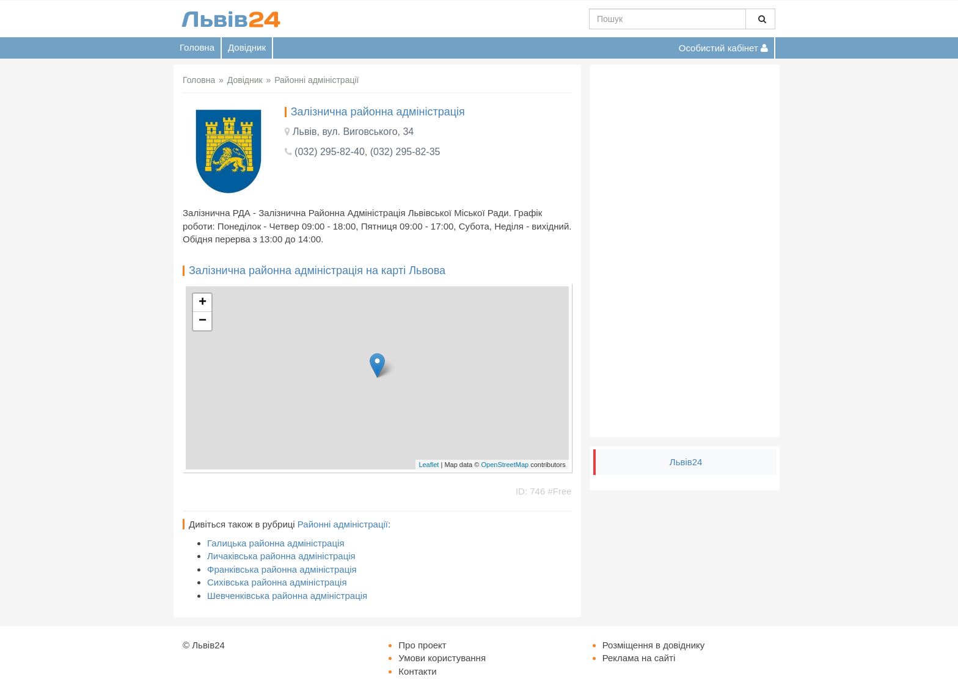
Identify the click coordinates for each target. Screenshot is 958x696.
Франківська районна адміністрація (282, 569)
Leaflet (429, 464)
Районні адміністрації (343, 524)
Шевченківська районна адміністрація (287, 595)
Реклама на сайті (639, 658)
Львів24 (686, 462)
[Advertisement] (685, 251)
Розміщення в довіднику (653, 645)
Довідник (247, 47)
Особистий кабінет (723, 48)
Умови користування (442, 658)
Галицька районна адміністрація (276, 543)
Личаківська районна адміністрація (281, 556)
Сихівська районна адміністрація (277, 582)
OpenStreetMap (504, 464)
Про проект (422, 645)
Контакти (417, 671)
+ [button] (203, 303)
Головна (197, 47)
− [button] (203, 321)
